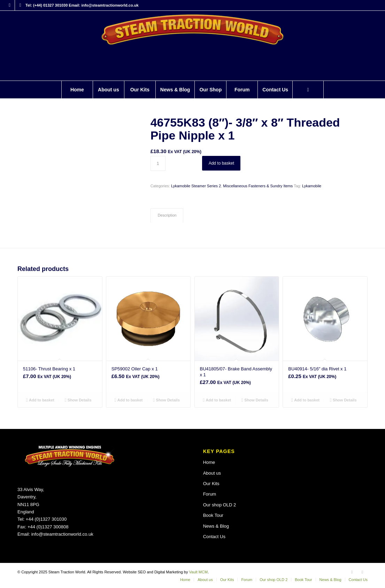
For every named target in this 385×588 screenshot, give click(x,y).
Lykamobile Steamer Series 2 (196, 186)
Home (209, 462)
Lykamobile (311, 186)
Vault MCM (198, 572)
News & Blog (216, 526)
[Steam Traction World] (192, 46)
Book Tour (213, 515)
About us (212, 473)
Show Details (78, 400)
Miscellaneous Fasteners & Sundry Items (258, 186)
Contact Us (214, 536)
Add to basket (221, 163)
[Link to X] (20, 5)
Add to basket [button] (40, 400)
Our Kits (211, 483)
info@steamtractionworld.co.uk (62, 534)
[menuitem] (77, 89)
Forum (209, 494)
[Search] (308, 89)
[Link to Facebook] (10, 5)
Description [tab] (167, 215)
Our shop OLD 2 (219, 504)
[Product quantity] (158, 163)
